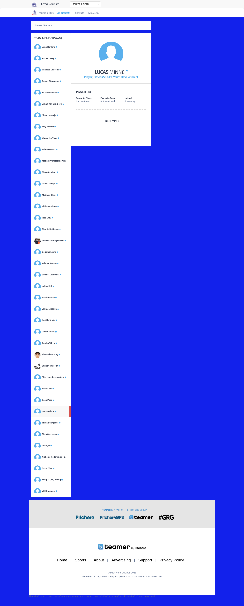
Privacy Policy (172, 560)
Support (145, 560)
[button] (85, 4)
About (99, 560)
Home (62, 560)
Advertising (121, 560)
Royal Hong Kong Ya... (54, 4)
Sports (80, 560)
